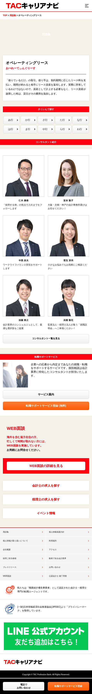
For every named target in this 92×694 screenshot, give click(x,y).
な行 (82, 120)
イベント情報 (46, 513)
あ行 (13, 120)
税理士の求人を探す (46, 499)
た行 (65, 120)
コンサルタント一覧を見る (46, 339)
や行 (47, 129)
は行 (13, 129)
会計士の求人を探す (46, 486)
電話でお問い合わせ (24, 686)
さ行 (47, 120)
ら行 (65, 129)
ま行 (30, 129)
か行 (30, 120)
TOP (5, 15)
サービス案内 (46, 394)
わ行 (82, 129)
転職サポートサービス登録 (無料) (46, 406)
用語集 (13, 15)
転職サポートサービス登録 (68, 686)
